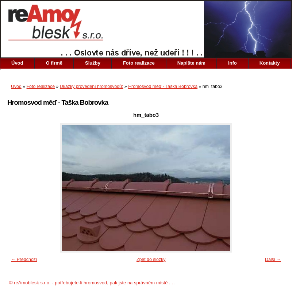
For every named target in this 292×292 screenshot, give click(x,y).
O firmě (54, 63)
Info (232, 63)
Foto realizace (139, 63)
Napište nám (191, 63)
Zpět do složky (151, 259)
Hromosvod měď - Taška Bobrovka (162, 86)
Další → (273, 259)
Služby (92, 63)
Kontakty (270, 63)
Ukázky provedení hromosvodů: (91, 86)
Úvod (17, 63)
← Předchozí (24, 259)
